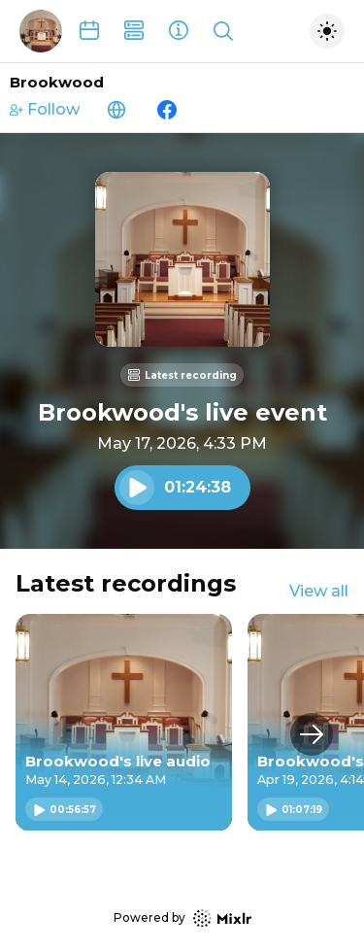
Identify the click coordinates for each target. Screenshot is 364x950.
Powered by (182, 918)
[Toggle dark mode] (327, 31)
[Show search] (223, 31)
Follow (45, 109)
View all (318, 591)
